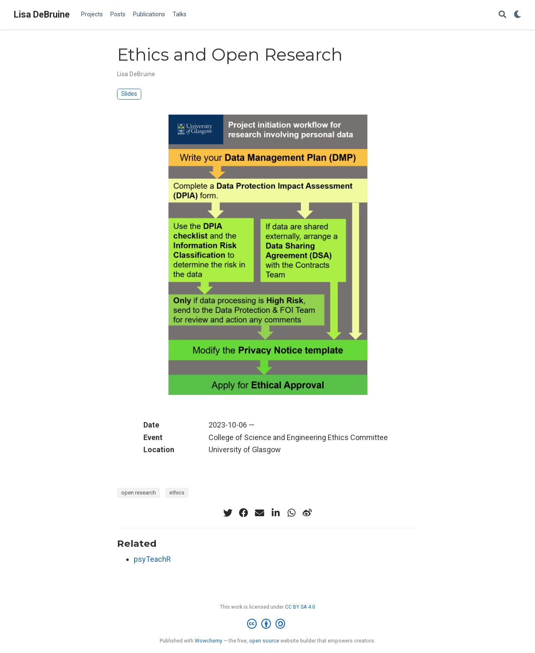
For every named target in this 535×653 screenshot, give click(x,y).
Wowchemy (208, 641)
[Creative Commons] (267, 624)
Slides (129, 93)
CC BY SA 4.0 (300, 607)
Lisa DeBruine (42, 14)
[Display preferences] (517, 15)
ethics (176, 492)
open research (138, 492)
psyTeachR (152, 559)
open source (264, 641)
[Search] (502, 15)
